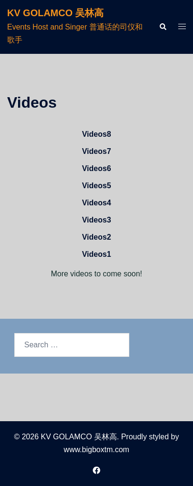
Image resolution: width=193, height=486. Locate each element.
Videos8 (96, 134)
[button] (162, 26)
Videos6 (96, 168)
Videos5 (96, 186)
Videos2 (96, 237)
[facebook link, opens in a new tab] (96, 470)
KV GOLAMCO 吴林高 (55, 13)
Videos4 (96, 203)
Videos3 (96, 220)
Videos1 (96, 254)
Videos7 (96, 151)
